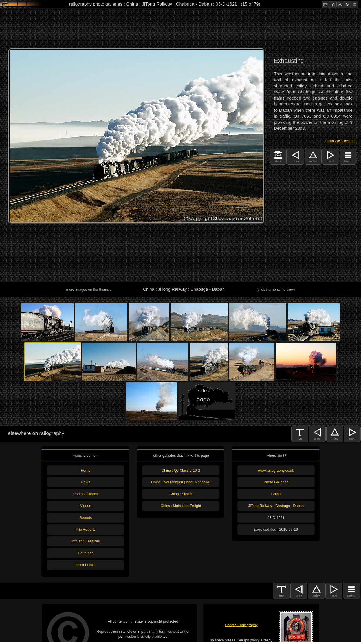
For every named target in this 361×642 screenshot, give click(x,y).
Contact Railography (241, 625)
